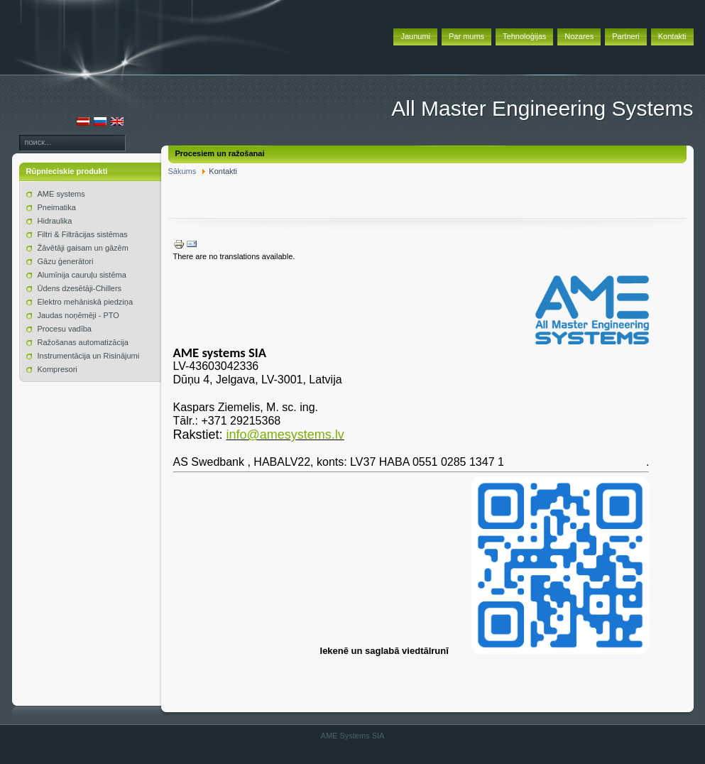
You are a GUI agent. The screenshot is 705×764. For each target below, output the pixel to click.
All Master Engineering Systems (542, 108)
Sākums (182, 171)
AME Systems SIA (353, 735)
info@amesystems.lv (285, 434)
